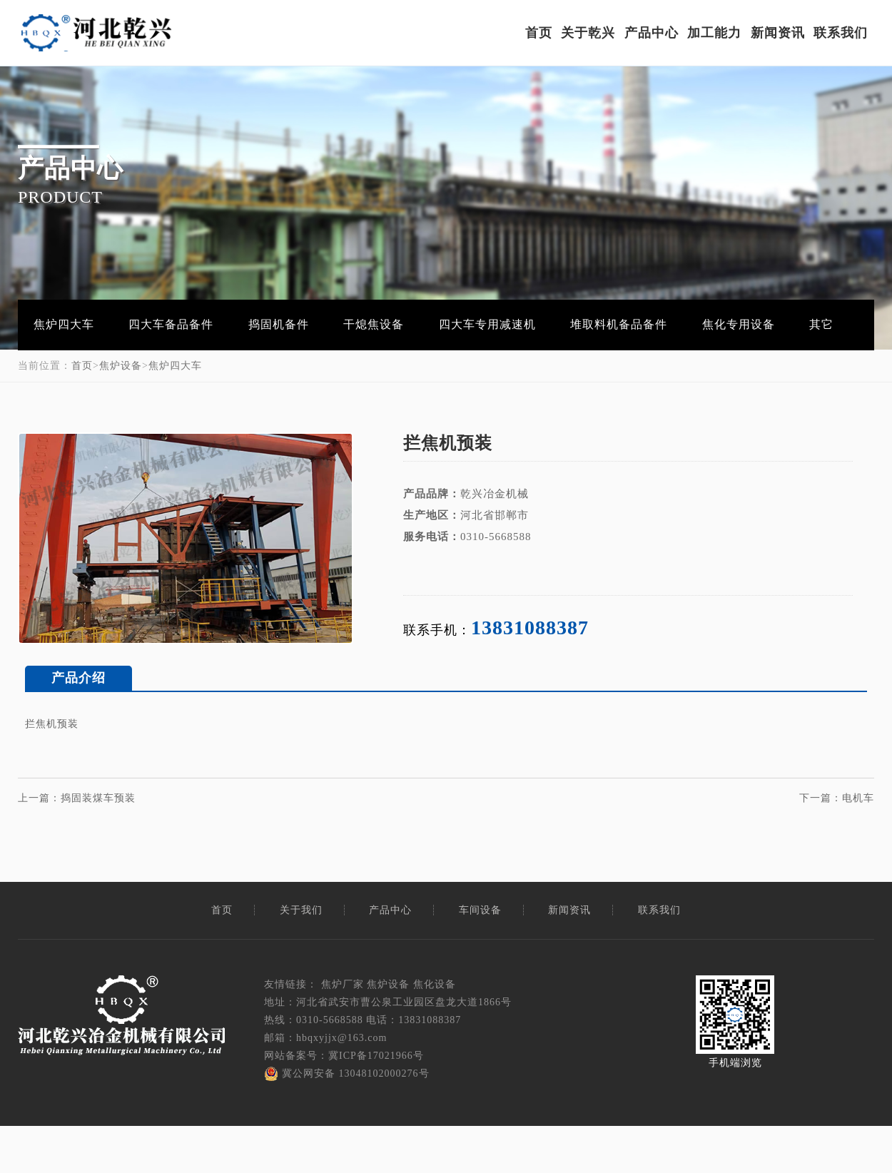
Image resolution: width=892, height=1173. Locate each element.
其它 (800, 323)
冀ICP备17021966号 (376, 1052)
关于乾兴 (589, 33)
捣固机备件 (271, 323)
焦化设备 (434, 980)
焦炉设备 (120, 362)
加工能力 (715, 33)
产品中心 (651, 33)
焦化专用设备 (720, 323)
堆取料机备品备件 (603, 323)
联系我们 (841, 33)
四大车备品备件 (166, 323)
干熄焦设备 (363, 323)
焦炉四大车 (62, 323)
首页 (538, 33)
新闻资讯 (778, 33)
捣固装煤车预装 (98, 794)
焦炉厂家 (342, 980)
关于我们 (301, 906)
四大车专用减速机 (474, 323)
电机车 (858, 794)
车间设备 (480, 906)
